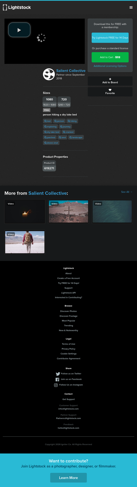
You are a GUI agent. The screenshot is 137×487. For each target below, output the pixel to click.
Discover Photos (68, 311)
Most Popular (68, 320)
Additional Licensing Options (110, 66)
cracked (68, 132)
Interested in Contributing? (68, 297)
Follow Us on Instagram (71, 384)
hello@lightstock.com (68, 427)
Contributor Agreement (68, 358)
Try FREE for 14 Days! (68, 283)
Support (68, 287)
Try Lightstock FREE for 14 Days (110, 38)
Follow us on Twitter (71, 373)
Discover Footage (69, 316)
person (59, 121)
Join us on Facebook (71, 379)
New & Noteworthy (68, 330)
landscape (76, 137)
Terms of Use (68, 343)
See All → (127, 192)
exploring (50, 126)
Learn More (68, 477)
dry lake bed (51, 132)
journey (65, 126)
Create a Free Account (68, 278)
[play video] (19, 29)
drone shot (51, 142)
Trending (68, 325)
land (62, 137)
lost (47, 121)
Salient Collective (71, 70)
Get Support (68, 399)
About (68, 273)
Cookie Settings (69, 353)
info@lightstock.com (68, 408)
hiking (72, 121)
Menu (131, 7)
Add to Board (110, 81)
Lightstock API (68, 292)
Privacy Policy (68, 348)
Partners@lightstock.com (68, 418)
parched (49, 137)
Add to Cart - (110, 57)
